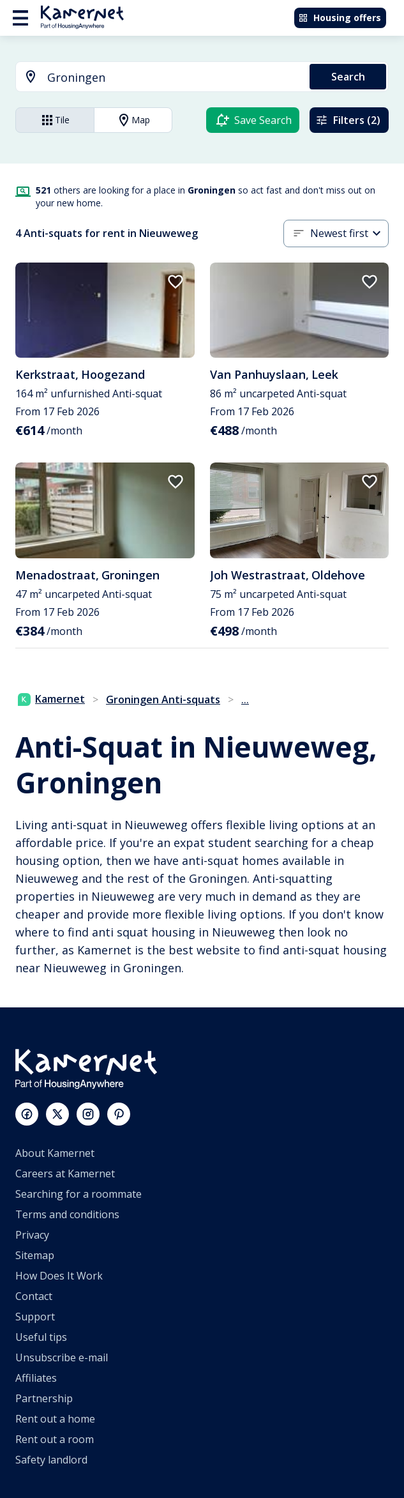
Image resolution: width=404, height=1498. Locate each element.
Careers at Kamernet (65, 1173)
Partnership (44, 1398)
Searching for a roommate (78, 1194)
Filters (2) (347, 120)
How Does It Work (59, 1276)
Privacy (32, 1235)
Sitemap (34, 1255)
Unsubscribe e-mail (61, 1357)
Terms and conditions (67, 1214)
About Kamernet (54, 1153)
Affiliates (36, 1378)
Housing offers (339, 17)
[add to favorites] (175, 282)
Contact (33, 1296)
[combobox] (155, 78)
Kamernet (51, 699)
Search (348, 77)
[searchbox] (174, 77)
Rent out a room (54, 1439)
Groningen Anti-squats (163, 699)
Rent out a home (55, 1419)
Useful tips (41, 1337)
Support (35, 1317)
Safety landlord (51, 1460)
